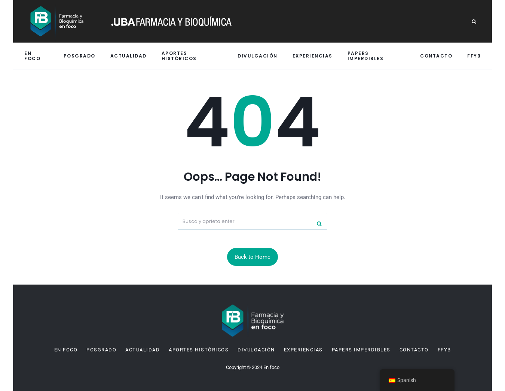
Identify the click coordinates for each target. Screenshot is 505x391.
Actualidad (128, 56)
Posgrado (79, 56)
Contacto (436, 56)
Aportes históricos (179, 55)
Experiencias (313, 56)
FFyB (474, 56)
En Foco (32, 55)
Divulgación (258, 56)
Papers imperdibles (366, 55)
